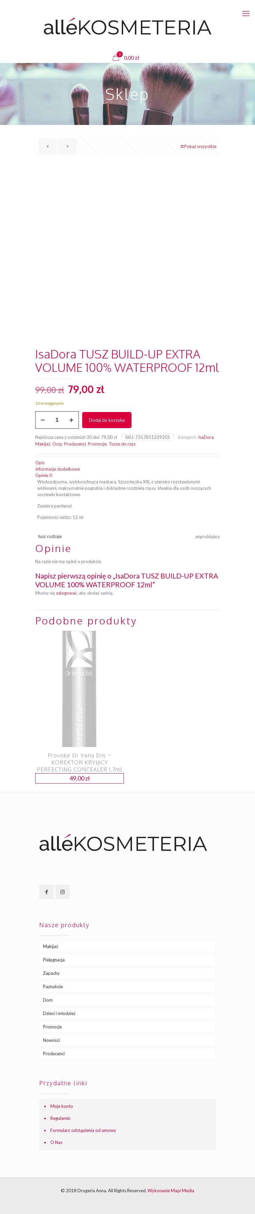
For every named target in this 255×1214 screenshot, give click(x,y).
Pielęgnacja (54, 959)
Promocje (97, 444)
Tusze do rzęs (122, 444)
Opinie (43, 475)
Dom (48, 1000)
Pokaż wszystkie (198, 146)
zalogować (66, 593)
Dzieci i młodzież (59, 1013)
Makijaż (42, 444)
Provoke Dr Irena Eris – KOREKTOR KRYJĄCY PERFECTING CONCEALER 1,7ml (79, 762)
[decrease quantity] (43, 420)
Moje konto (61, 1106)
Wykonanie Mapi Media (171, 1190)
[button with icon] (46, 892)
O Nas (56, 1142)
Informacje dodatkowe (57, 469)
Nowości (51, 1040)
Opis (40, 462)
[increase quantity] (71, 420)
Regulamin (60, 1118)
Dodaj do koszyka (107, 420)
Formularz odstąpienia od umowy (83, 1130)
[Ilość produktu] (57, 420)
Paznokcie (53, 986)
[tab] (127, 463)
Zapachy (51, 973)
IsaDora (206, 437)
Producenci (75, 444)
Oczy (57, 444)
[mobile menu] (246, 13)
